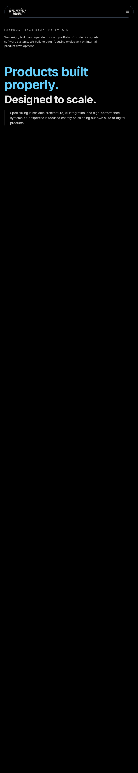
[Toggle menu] (127, 11)
